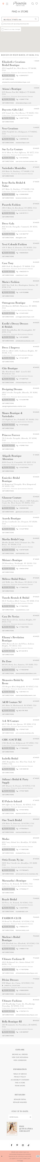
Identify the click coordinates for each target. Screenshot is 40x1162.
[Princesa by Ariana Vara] (20, 3)
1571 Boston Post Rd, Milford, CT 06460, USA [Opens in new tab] (18, 93)
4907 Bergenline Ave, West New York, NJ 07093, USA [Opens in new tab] (18, 763)
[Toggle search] (33, 3)
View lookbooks (20, 1060)
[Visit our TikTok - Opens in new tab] (28, 1145)
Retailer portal (20, 1099)
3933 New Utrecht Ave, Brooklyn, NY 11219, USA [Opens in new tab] (19, 864)
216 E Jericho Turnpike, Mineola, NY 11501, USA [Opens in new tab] (20, 393)
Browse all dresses (20, 1054)
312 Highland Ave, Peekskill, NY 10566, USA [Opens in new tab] (20, 419)
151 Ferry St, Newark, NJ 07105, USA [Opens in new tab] (17, 884)
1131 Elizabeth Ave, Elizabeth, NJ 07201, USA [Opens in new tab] (20, 943)
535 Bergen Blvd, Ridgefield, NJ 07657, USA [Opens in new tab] (20, 686)
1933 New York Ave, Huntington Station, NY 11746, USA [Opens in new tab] (20, 286)
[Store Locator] (3, 3)
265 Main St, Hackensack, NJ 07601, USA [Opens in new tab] (19, 705)
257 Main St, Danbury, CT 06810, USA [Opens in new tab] (18, 189)
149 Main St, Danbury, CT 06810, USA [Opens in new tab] (18, 171)
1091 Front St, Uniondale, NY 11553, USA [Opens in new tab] (19, 462)
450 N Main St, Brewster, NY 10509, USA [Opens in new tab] (19, 247)
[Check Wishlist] (37, 3)
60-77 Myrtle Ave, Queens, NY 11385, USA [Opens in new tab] (19, 724)
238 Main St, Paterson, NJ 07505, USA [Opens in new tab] (18, 823)
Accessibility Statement (20, 1080)
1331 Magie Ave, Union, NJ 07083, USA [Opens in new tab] (18, 983)
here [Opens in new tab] (21, 1160)
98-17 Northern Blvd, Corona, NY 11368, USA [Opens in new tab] (20, 601)
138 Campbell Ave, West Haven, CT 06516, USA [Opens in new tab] (19, 69)
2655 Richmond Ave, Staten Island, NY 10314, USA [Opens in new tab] (18, 963)
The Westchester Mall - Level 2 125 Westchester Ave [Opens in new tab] (16, 372)
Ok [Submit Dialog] (38, 1156)
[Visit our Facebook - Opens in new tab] (11, 1145)
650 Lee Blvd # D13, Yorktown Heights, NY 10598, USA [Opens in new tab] (19, 352)
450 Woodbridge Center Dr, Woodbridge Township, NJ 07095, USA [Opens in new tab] (18, 1005)
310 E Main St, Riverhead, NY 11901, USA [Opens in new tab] (19, 208)
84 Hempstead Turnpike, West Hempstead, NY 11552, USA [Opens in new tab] (19, 485)
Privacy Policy (20, 1077)
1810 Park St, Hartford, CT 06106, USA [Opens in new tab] (18, 266)
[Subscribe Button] (30, 1117)
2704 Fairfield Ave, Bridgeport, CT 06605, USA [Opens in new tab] (19, 133)
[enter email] (20, 1117)
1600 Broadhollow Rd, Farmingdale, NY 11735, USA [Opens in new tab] (18, 331)
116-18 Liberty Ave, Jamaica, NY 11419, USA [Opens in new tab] (19, 664)
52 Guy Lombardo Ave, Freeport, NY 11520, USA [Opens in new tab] (19, 522)
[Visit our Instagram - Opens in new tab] (23, 1145)
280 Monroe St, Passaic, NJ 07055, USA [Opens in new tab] (18, 786)
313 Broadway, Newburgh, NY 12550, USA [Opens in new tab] (19, 563)
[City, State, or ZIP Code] (20, 19)
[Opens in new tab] (8, 79)
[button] (7, 3)
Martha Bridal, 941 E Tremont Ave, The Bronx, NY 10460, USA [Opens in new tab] (18, 543)
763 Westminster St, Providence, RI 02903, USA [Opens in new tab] (19, 1026)
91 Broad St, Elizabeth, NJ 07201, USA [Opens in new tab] (18, 921)
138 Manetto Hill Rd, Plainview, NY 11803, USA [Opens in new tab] (19, 307)
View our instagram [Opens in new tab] (20, 1057)
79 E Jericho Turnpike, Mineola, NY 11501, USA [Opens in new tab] (19, 439)
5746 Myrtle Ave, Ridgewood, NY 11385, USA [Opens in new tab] (20, 743)
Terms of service (20, 1074)
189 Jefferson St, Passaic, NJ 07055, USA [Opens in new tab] (19, 804)
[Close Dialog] (1, 1156)
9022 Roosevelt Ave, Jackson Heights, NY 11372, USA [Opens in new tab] (19, 620)
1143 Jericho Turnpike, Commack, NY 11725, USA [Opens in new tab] (20, 227)
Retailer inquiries (20, 1102)
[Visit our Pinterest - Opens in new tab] (17, 1145)
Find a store (20, 1083)
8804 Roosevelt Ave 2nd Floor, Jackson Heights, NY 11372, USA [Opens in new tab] (18, 645)
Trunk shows (20, 1085)
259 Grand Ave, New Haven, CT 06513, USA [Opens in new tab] (20, 113)
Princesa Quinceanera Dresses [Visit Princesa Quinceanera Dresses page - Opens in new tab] (22, 72)
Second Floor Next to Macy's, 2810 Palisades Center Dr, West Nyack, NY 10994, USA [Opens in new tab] (20, 502)
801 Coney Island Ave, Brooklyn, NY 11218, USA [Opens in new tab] (19, 843)
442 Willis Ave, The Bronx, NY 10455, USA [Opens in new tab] (19, 582)
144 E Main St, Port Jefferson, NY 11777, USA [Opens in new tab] (20, 152)
